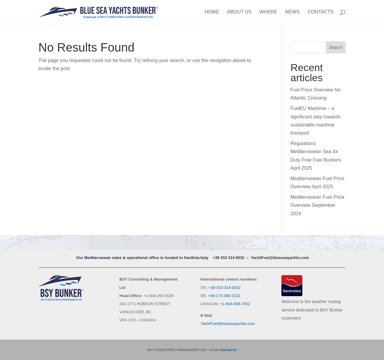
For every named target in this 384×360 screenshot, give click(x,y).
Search (335, 47)
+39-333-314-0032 (224, 287)
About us (239, 12)
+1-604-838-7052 (235, 304)
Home (212, 12)
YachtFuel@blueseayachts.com (280, 257)
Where (269, 12)
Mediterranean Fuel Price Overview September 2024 (317, 205)
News (292, 12)
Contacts (321, 12)
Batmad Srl (229, 350)
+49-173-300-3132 (224, 295)
